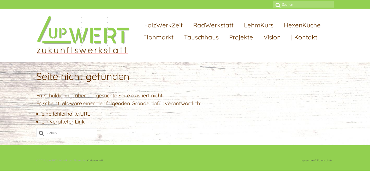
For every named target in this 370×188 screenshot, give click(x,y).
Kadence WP (95, 160)
